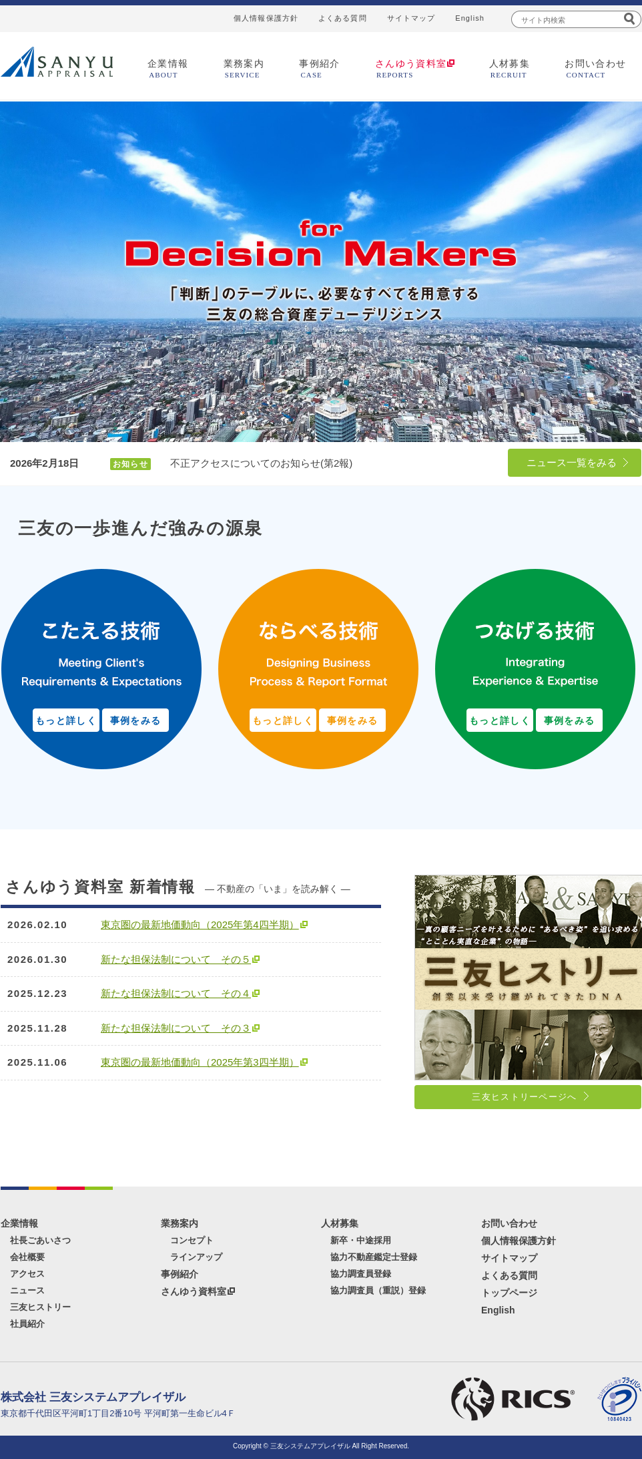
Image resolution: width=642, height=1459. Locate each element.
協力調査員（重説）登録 (378, 1290)
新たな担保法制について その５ (176, 959)
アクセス (27, 1274)
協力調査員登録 (360, 1274)
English (470, 18)
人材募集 (510, 68)
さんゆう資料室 (193, 1291)
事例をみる (136, 720)
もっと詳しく (66, 720)
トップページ (509, 1292)
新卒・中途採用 (360, 1240)
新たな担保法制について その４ (176, 993)
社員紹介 (27, 1324)
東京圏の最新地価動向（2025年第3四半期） (200, 1062)
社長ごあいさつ (40, 1240)
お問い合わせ (595, 68)
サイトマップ (411, 18)
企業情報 (168, 68)
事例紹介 (319, 68)
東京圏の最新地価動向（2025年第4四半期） (200, 924)
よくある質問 (342, 18)
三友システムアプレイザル (57, 62)
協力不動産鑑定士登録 (373, 1257)
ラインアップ (196, 1257)
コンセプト (192, 1240)
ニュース (27, 1290)
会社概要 (27, 1257)
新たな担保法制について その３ (176, 1028)
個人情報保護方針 (266, 18)
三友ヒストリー (40, 1307)
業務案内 (244, 68)
